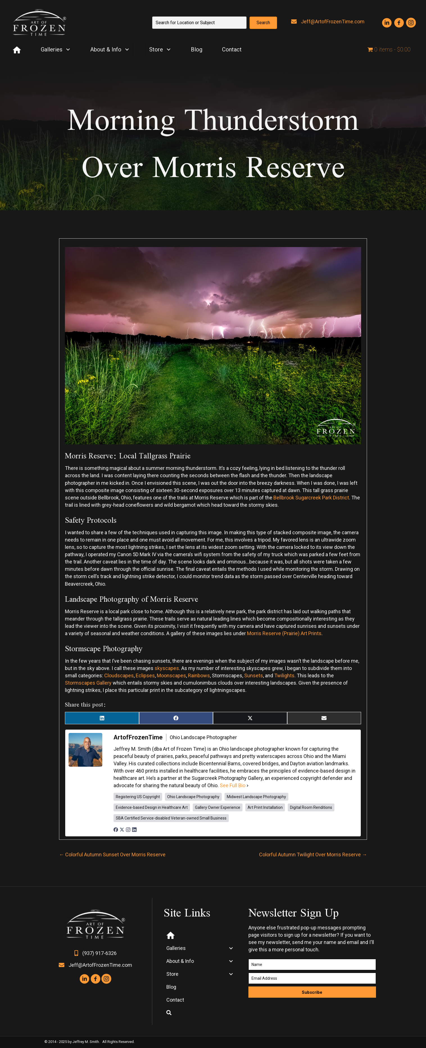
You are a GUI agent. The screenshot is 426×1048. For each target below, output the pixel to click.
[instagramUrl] (128, 829)
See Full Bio (232, 785)
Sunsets (253, 675)
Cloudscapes (119, 675)
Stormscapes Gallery (88, 683)
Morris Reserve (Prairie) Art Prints (284, 633)
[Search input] (199, 22)
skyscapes (167, 668)
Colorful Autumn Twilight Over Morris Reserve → (313, 854)
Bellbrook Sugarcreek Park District (311, 498)
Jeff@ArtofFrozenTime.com (332, 21)
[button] (263, 23)
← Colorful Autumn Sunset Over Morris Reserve (112, 854)
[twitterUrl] (122, 829)
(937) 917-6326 (99, 953)
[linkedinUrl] (134, 829)
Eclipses (145, 675)
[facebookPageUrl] (116, 829)
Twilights (284, 675)
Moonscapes (171, 675)
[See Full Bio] (247, 785)
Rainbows (199, 675)
